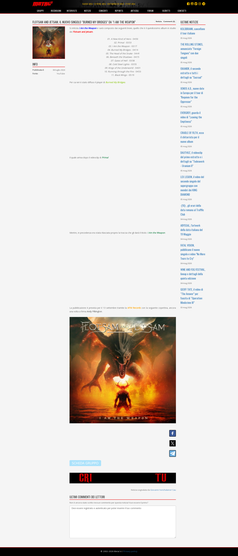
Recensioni (56, 10)
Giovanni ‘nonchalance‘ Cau (163, 490)
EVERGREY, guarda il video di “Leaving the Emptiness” (191, 117)
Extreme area (100, 4)
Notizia (159, 21)
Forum (150, 10)
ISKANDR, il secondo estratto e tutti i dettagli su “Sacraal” (191, 73)
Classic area (87, 4)
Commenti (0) (169, 21)
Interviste (72, 10)
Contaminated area (115, 4)
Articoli (135, 10)
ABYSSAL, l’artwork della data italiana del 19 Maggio (191, 229)
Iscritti (166, 10)
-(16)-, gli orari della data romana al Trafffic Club (192, 210)
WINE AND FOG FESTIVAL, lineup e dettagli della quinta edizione (192, 274)
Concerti (103, 10)
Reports (119, 10)
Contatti (182, 10)
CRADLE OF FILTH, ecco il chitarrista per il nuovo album (192, 137)
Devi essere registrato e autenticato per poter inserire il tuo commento (123, 522)
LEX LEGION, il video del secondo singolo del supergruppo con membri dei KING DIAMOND (192, 185)
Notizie (87, 10)
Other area (130, 4)
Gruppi (40, 10)
